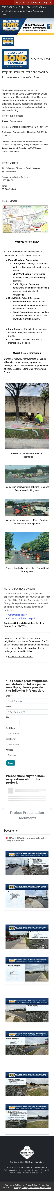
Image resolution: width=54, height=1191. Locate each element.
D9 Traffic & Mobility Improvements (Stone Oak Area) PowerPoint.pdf (26, 839)
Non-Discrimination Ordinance (19, 1167)
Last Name (11, 739)
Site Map (22, 1170)
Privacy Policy (31, 1185)
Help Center (46, 1187)
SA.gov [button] (20, 2)
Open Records (33, 1170)
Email (8, 696)
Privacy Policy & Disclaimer (33, 1173)
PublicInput (19, 1185)
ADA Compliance (40, 1167)
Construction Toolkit (17, 615)
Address (9, 750)
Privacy (17, 1187)
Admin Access (15, 1173)
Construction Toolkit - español (22, 618)
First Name (11, 728)
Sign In (47, 2)
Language (34, 2)
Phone (9, 706)
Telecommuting (10, 1170)
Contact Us (45, 1170)
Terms (24, 1187)
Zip (7, 717)
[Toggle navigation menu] (5, 15)
